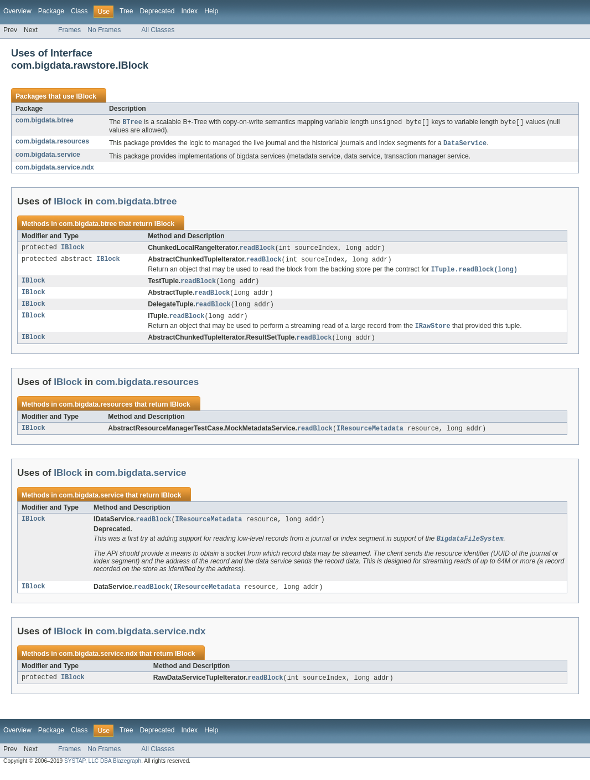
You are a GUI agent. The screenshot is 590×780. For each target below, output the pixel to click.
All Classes (157, 30)
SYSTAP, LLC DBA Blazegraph (102, 770)
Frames (69, 30)
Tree (126, 11)
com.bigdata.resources (52, 142)
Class (79, 11)
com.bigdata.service (47, 156)
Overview (17, 11)
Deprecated (157, 11)
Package (51, 11)
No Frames (104, 30)
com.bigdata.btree (44, 120)
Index (189, 11)
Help (211, 11)
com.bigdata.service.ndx (54, 168)
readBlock (257, 249)
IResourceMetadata (370, 434)
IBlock (86, 96)
